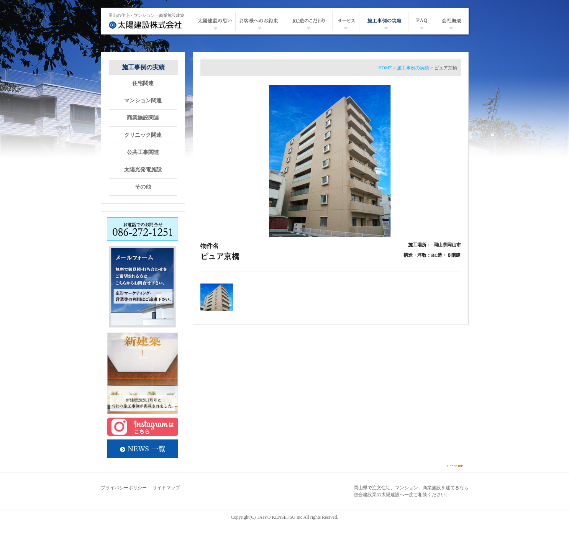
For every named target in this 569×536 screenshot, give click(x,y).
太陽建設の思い (214, 21)
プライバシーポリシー (124, 487)
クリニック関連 (143, 135)
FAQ (421, 21)
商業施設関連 (143, 118)
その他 (143, 187)
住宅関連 (143, 83)
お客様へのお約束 (260, 21)
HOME (385, 67)
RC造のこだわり (308, 21)
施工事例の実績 (383, 21)
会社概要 (452, 21)
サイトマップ (166, 487)
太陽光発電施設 (143, 169)
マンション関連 (143, 100)
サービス (345, 21)
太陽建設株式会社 (145, 25)
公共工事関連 (143, 152)
